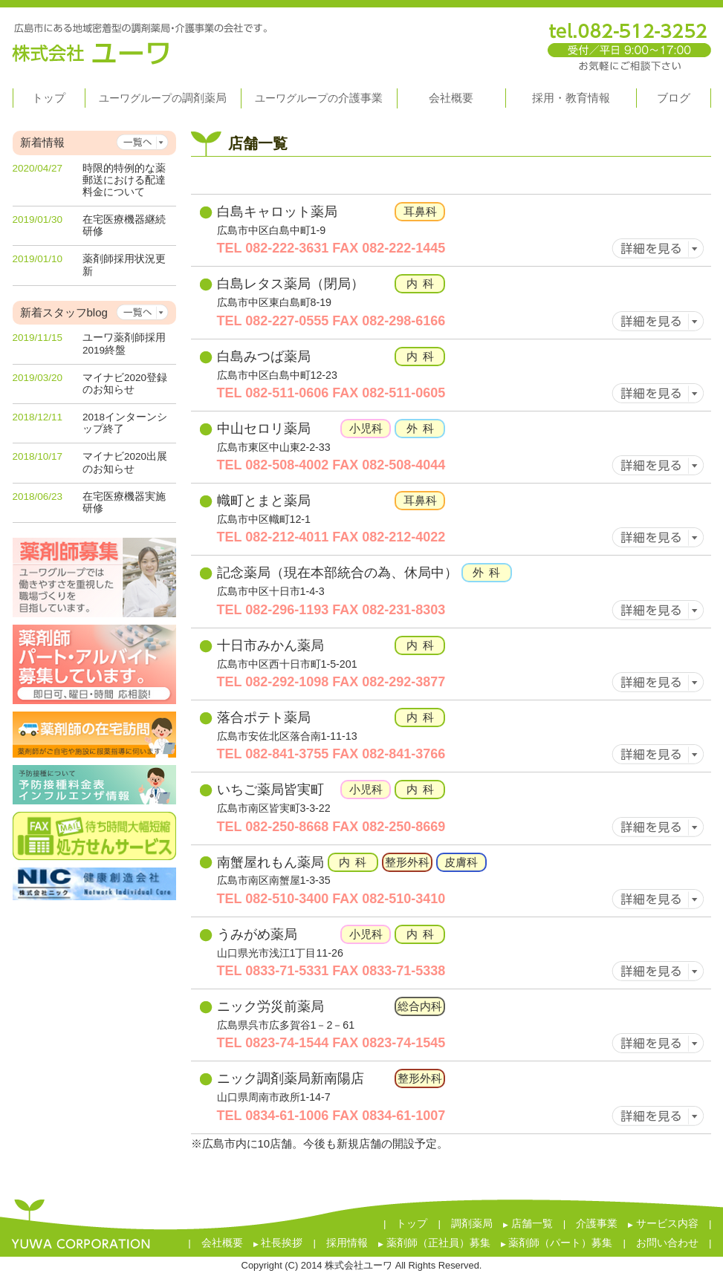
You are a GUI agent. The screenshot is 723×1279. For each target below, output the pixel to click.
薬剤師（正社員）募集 (434, 1243)
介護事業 (596, 1223)
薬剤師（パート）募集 (557, 1243)
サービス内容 (663, 1223)
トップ (411, 1223)
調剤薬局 (472, 1223)
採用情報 (347, 1243)
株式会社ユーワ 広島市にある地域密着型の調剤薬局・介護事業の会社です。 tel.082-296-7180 (362, 40)
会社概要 (222, 1243)
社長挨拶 (278, 1243)
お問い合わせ (667, 1243)
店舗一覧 (528, 1223)
